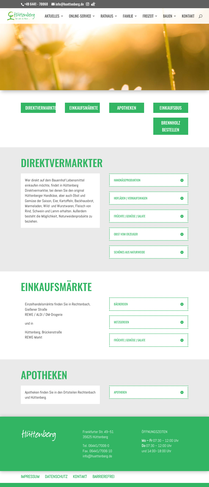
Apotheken (126, 108)
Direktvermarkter (40, 108)
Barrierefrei (103, 476)
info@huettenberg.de (97, 456)
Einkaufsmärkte (83, 108)
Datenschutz (56, 476)
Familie (128, 17)
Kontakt (188, 17)
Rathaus (107, 17)
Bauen (167, 17)
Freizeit (148, 17)
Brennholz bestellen (170, 126)
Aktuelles (52, 17)
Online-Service (80, 17)
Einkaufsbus (171, 108)
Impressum (30, 476)
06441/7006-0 (98, 445)
